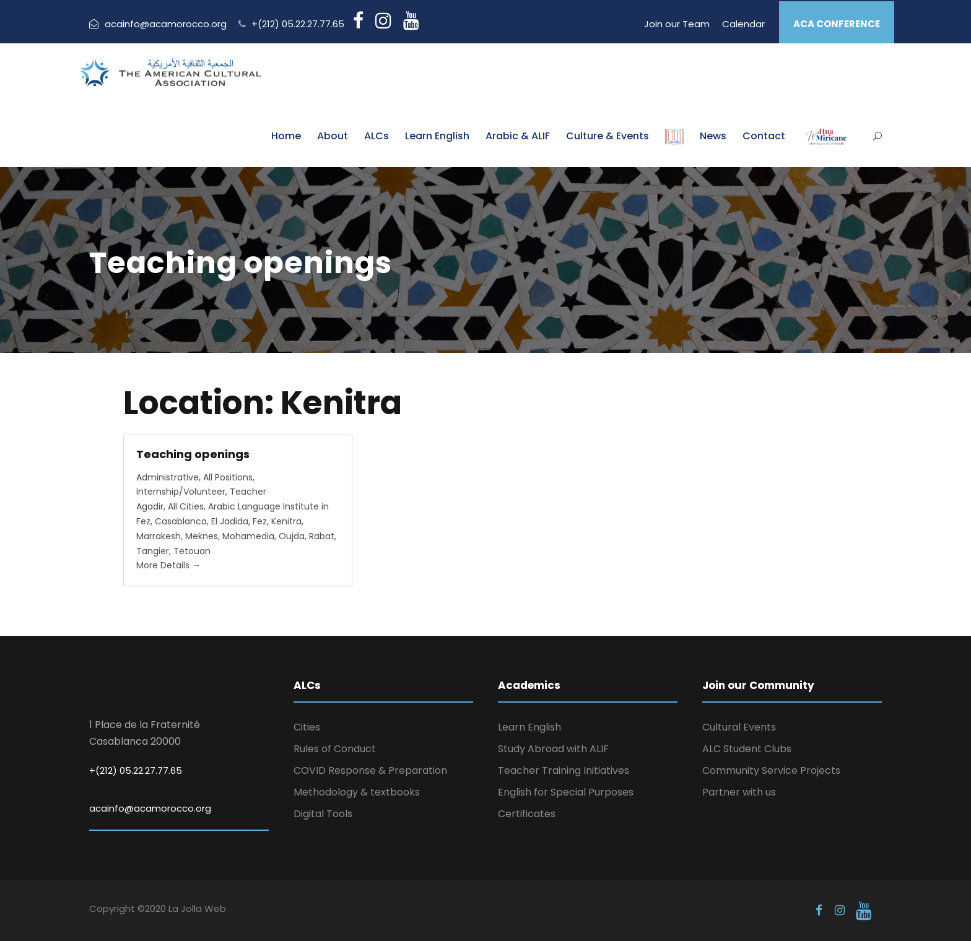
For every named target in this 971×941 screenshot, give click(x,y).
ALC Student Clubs (746, 749)
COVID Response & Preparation (370, 770)
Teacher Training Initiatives (563, 770)
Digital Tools (323, 814)
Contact (763, 136)
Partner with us (739, 792)
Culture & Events (607, 136)
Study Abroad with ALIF (553, 749)
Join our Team (677, 23)
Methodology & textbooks (357, 792)
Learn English (437, 136)
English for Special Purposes (566, 792)
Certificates (526, 814)
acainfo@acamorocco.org (158, 23)
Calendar (743, 23)
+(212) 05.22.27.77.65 (297, 23)
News (713, 136)
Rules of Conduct (335, 749)
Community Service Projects (771, 770)
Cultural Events (739, 727)
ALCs (376, 136)
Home (286, 136)
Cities (307, 727)
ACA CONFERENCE (836, 23)
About (332, 136)
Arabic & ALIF (518, 136)
